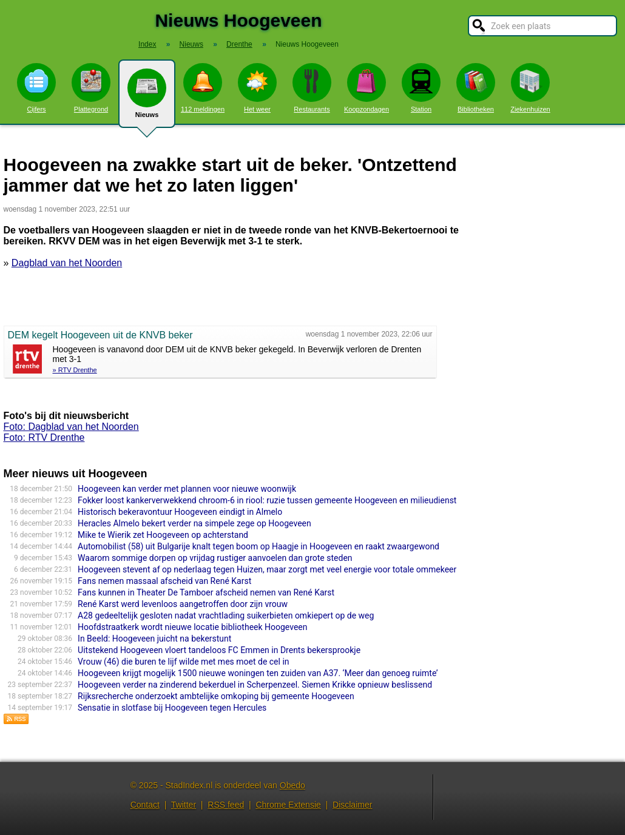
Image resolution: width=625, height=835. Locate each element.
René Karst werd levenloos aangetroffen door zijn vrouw (183, 604)
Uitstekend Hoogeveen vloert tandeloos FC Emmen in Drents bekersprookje (219, 650)
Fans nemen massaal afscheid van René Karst (164, 581)
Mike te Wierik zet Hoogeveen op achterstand (163, 535)
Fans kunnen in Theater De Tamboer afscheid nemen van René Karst (206, 592)
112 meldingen (203, 88)
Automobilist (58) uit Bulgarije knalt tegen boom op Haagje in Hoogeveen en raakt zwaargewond (258, 546)
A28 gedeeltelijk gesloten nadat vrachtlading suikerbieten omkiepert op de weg (226, 615)
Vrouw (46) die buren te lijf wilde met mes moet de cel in (183, 661)
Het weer (257, 88)
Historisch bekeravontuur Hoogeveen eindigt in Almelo (180, 512)
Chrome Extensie (287, 805)
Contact (145, 805)
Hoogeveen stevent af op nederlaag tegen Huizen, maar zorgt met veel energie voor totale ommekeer (267, 569)
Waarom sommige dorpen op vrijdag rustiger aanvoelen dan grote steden (215, 558)
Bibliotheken (475, 88)
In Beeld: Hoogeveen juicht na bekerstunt (154, 638)
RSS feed (226, 805)
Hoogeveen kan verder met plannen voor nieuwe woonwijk (187, 489)
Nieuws (146, 98)
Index (147, 44)
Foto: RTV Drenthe (44, 437)
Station (421, 88)
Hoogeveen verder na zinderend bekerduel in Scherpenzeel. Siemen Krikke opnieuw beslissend (255, 684)
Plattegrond (91, 88)
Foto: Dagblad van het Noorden (71, 426)
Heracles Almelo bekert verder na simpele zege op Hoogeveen (194, 523)
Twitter (183, 805)
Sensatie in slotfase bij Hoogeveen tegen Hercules (172, 708)
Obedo (292, 785)
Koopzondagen (366, 88)
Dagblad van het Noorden (67, 263)
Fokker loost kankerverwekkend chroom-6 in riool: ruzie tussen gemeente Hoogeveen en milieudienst (267, 500)
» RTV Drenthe (75, 370)
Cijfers (36, 88)
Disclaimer (352, 805)
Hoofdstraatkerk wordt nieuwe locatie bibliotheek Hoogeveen (192, 627)
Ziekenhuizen (530, 88)
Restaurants (311, 88)
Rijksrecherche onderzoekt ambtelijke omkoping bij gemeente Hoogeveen (216, 696)
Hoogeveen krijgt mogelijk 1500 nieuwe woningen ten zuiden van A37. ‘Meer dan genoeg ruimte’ (257, 673)
